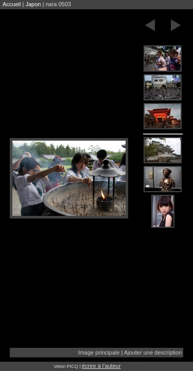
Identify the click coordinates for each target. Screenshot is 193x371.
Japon (33, 4)
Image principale (99, 352)
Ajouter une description (153, 352)
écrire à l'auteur (101, 366)
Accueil (12, 4)
